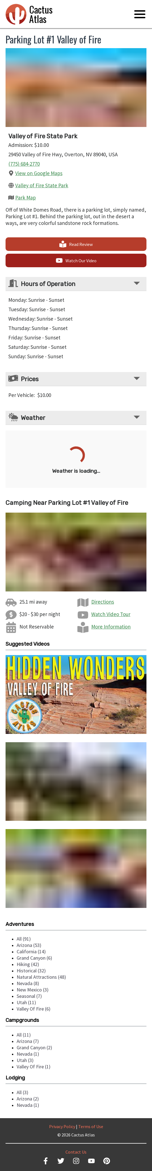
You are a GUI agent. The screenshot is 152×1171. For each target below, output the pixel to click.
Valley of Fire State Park (41, 185)
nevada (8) (28, 983)
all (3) (22, 1092)
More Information (111, 626)
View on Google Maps (38, 173)
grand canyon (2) (34, 1047)
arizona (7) (28, 1041)
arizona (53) (29, 945)
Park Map (25, 197)
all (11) (24, 1035)
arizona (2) (28, 1098)
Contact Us (76, 1152)
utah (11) (26, 1002)
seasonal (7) (29, 996)
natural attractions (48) (41, 977)
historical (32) (31, 970)
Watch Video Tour (110, 614)
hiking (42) (28, 964)
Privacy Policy (62, 1126)
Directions (102, 601)
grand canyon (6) (34, 958)
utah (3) (25, 1060)
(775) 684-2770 (24, 163)
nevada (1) (28, 1054)
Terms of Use (90, 1126)
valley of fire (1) (33, 1066)
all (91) (24, 939)
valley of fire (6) (33, 1009)
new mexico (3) (33, 989)
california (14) (31, 951)
